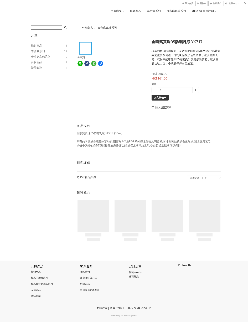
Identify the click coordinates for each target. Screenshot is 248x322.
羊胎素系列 (154, 11)
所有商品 (117, 11)
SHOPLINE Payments (129, 315)
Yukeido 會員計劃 (204, 11)
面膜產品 (36, 62)
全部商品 (87, 28)
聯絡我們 (85, 271)
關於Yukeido (136, 272)
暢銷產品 (135, 11)
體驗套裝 (36, 68)
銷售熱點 (134, 276)
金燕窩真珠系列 (176, 11)
